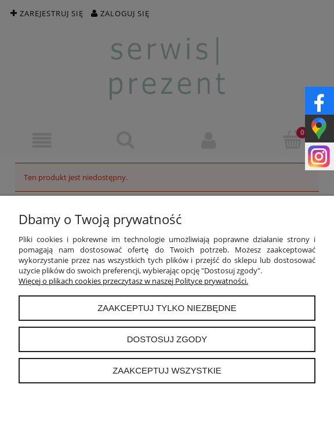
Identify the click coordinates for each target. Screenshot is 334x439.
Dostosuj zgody (167, 339)
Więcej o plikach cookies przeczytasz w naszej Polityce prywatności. (133, 281)
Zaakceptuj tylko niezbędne (167, 308)
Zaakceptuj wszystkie (167, 370)
